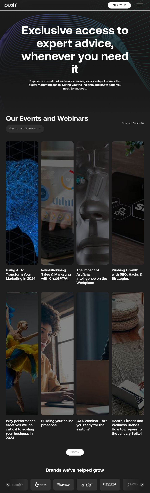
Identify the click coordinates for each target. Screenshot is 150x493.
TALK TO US (119, 5)
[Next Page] (75, 452)
